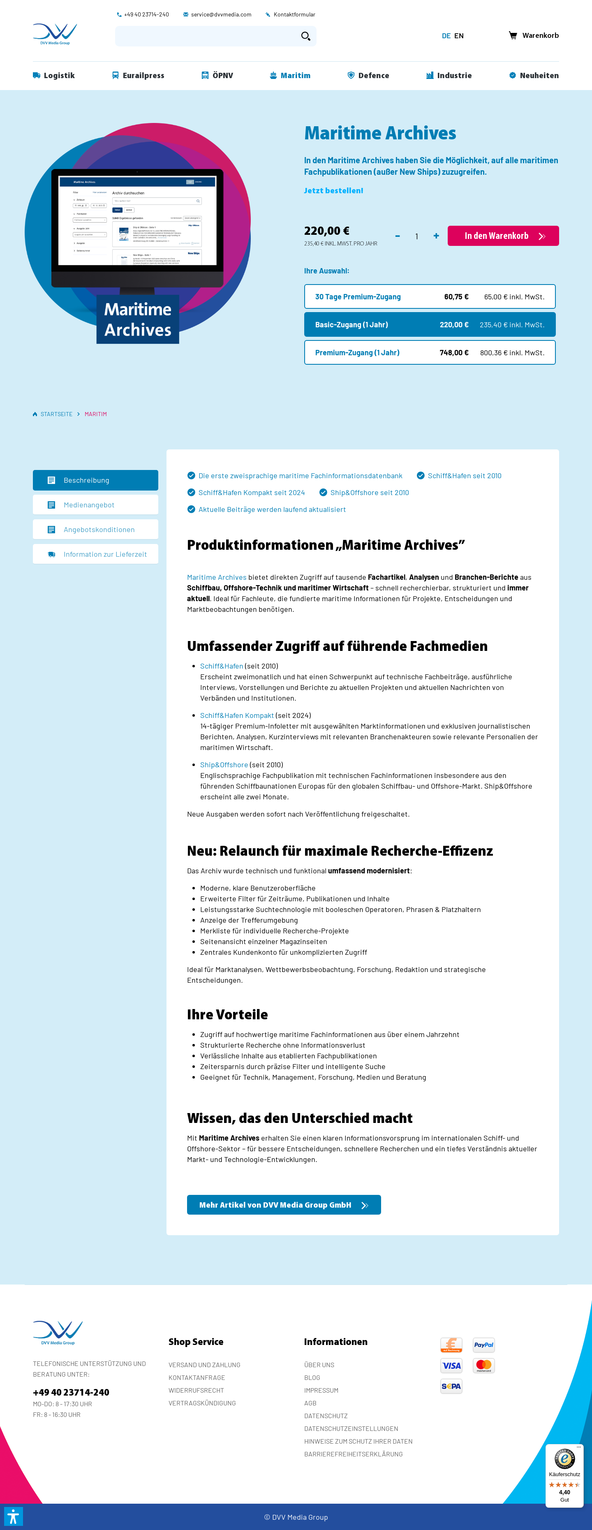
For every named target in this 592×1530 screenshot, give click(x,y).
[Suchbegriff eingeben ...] (205, 36)
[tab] (95, 480)
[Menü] (579, 1449)
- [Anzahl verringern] (397, 234)
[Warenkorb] (531, 36)
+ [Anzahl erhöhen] (436, 234)
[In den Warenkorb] (503, 236)
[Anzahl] (417, 236)
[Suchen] (306, 36)
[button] (13, 1516)
